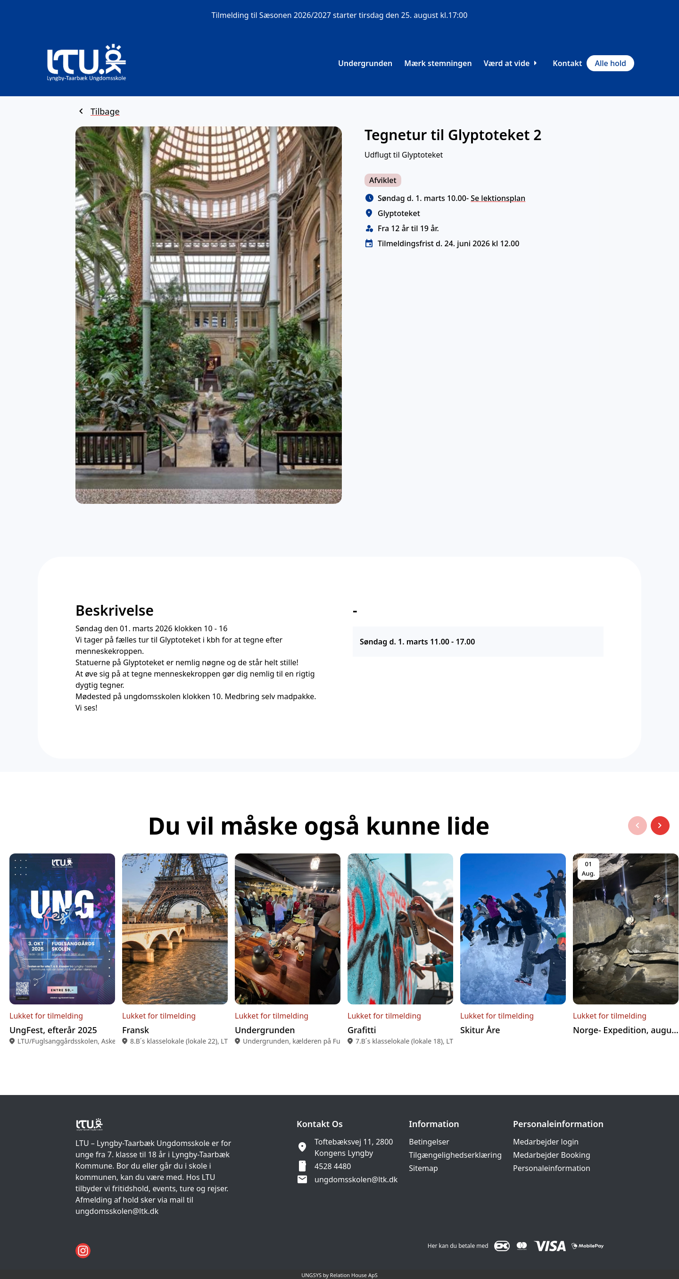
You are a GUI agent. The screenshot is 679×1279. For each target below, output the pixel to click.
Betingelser (429, 1142)
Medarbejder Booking (551, 1155)
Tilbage (105, 111)
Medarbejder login (546, 1142)
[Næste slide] (660, 835)
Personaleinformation (551, 1168)
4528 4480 (333, 1166)
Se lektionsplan (498, 198)
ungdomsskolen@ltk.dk (356, 1179)
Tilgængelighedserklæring (455, 1155)
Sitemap (423, 1168)
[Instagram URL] (83, 1250)
